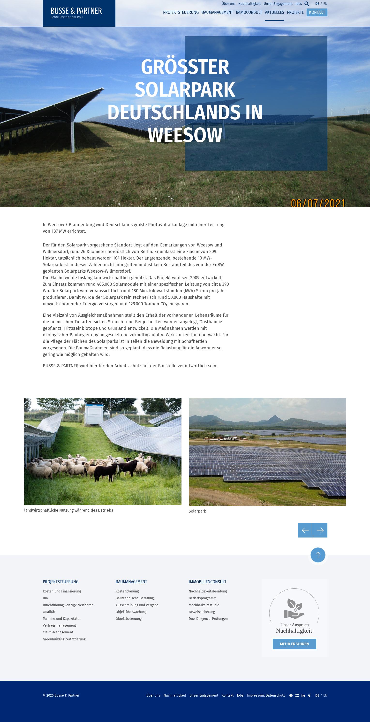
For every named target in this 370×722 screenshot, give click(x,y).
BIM (46, 598)
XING (309, 695)
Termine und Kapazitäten (62, 619)
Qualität (49, 612)
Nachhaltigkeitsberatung (208, 591)
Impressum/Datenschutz (266, 695)
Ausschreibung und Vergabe (137, 605)
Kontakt (228, 695)
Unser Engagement (203, 695)
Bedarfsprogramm (203, 598)
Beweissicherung (202, 612)
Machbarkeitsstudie (204, 605)
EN (325, 4)
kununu (297, 695)
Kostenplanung (127, 591)
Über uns (153, 695)
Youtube (291, 695)
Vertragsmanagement (59, 625)
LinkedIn (303, 695)
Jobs (240, 695)
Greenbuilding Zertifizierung (64, 639)
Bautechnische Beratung (135, 598)
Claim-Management (58, 632)
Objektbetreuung (129, 619)
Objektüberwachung (131, 612)
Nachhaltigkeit (175, 695)
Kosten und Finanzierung (62, 591)
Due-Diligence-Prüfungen (208, 619)
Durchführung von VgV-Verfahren (68, 605)
